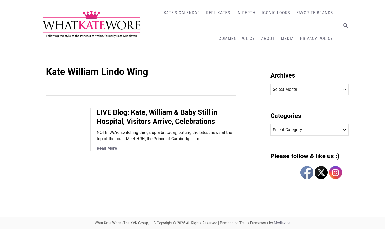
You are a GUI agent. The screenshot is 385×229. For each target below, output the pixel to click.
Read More (107, 148)
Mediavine (282, 223)
